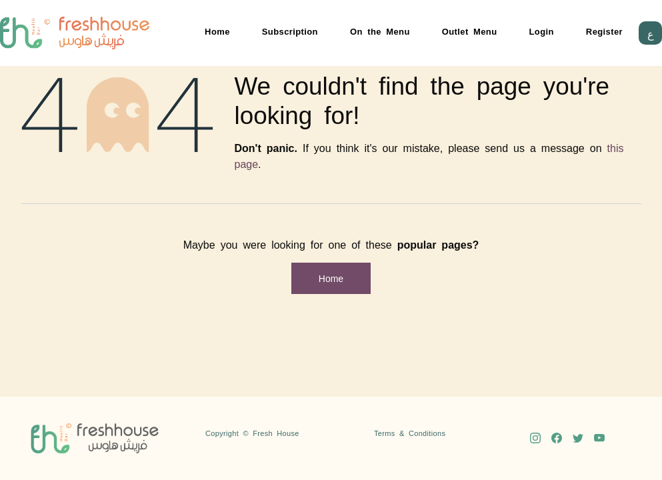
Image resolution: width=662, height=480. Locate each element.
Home (217, 31)
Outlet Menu (469, 31)
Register (604, 31)
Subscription (290, 31)
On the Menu (380, 31)
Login (541, 31)
